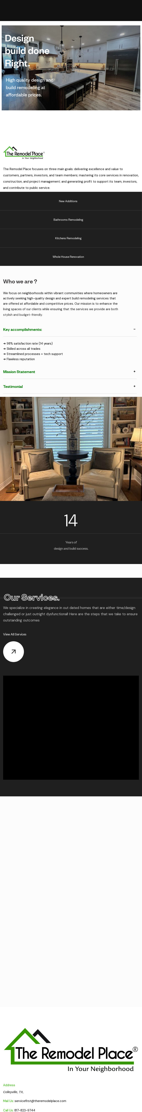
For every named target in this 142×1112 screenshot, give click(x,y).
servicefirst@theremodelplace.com (40, 1101)
